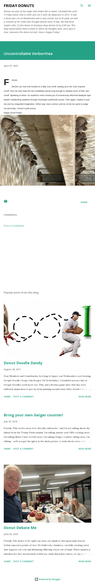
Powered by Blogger (48, 579)
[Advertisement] (47, 259)
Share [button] (84, 202)
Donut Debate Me (20, 527)
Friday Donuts (19, 5)
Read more (85, 396)
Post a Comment (14, 225)
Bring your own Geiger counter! (33, 414)
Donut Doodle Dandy (23, 362)
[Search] (82, 5)
